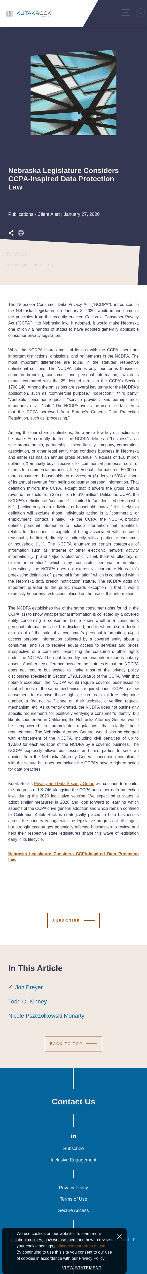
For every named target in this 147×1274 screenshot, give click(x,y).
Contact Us (73, 1101)
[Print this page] (21, 234)
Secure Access (73, 1210)
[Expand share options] (11, 234)
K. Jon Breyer (25, 987)
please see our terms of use (79, 1260)
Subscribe (73, 1148)
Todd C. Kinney (27, 1001)
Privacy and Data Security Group (64, 783)
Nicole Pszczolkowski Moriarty (46, 1015)
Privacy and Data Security (29, 264)
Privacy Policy (73, 1187)
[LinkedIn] (73, 1136)
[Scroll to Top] (73, 1043)
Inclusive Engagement (73, 1160)
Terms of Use (73, 1199)
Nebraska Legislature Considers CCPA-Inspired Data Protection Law (73, 857)
